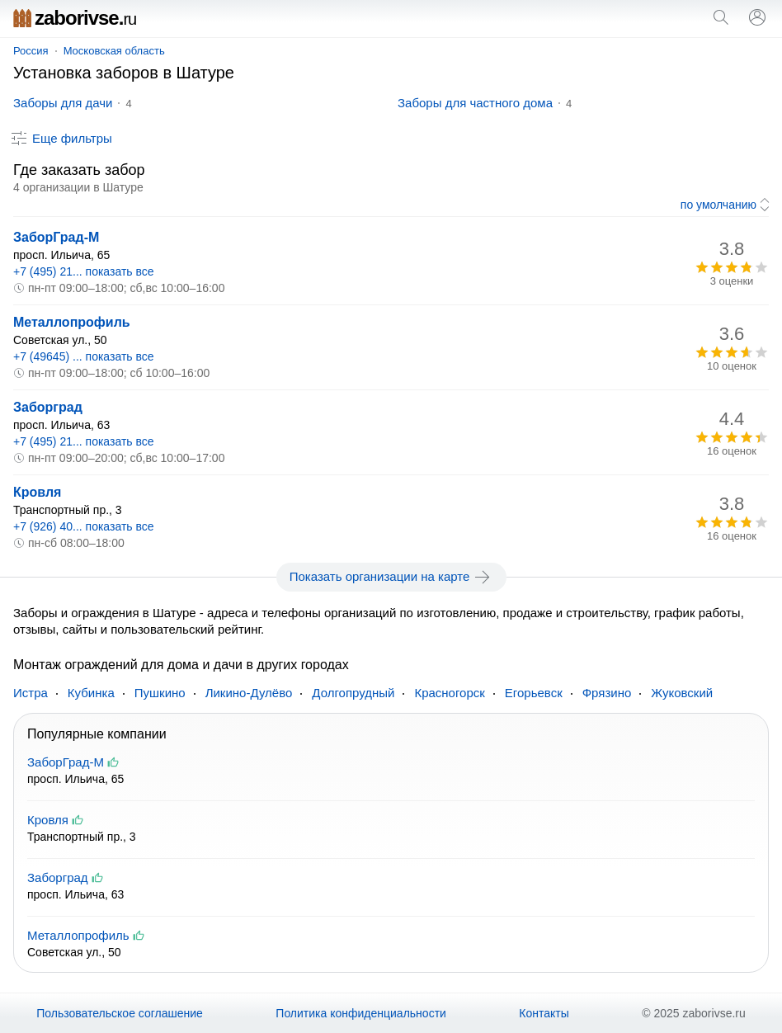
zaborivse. (74, 18)
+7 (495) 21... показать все (83, 271)
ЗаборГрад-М (56, 237)
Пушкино (160, 693)
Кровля (37, 492)
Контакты (543, 1013)
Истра (30, 693)
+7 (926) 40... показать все (83, 526)
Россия (31, 51)
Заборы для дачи (62, 103)
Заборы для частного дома (475, 103)
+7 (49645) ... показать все (83, 356)
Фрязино (607, 693)
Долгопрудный (353, 693)
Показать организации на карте (391, 577)
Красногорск (449, 693)
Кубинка (91, 693)
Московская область (114, 51)
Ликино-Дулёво (249, 693)
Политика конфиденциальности (361, 1013)
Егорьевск (534, 693)
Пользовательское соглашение (119, 1013)
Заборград (47, 407)
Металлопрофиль (71, 322)
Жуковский (682, 693)
